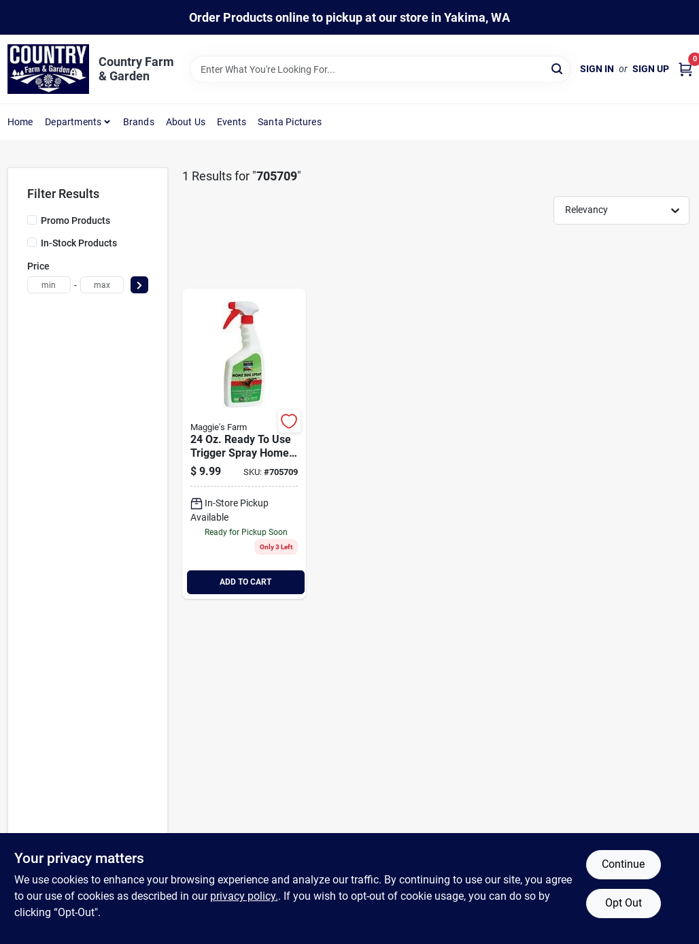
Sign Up (650, 68)
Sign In (597, 68)
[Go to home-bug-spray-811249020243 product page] (244, 444)
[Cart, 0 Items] (685, 69)
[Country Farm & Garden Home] (48, 68)
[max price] (102, 284)
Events (231, 121)
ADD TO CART (245, 582)
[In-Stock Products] (32, 242)
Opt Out (623, 902)
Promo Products (75, 220)
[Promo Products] (32, 220)
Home (20, 121)
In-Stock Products (79, 243)
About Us (186, 121)
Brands (138, 121)
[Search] (558, 68)
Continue (623, 864)
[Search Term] (380, 69)
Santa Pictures (290, 121)
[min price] (49, 284)
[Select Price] (139, 284)
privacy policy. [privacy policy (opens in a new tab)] (244, 896)
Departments (73, 121)
